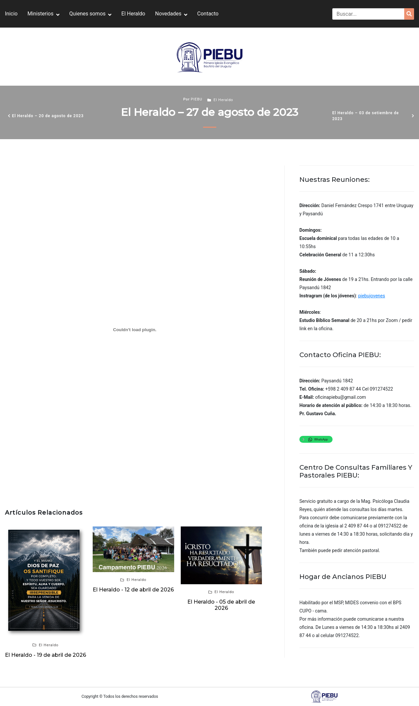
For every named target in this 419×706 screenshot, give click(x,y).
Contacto (208, 14)
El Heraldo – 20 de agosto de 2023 (47, 116)
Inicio (11, 14)
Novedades (168, 14)
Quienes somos (87, 14)
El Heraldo (133, 14)
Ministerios (40, 14)
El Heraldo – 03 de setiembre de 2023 (365, 116)
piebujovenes (371, 295)
